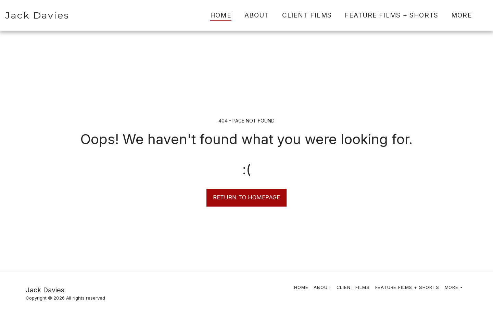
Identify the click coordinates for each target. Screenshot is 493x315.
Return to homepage (246, 197)
